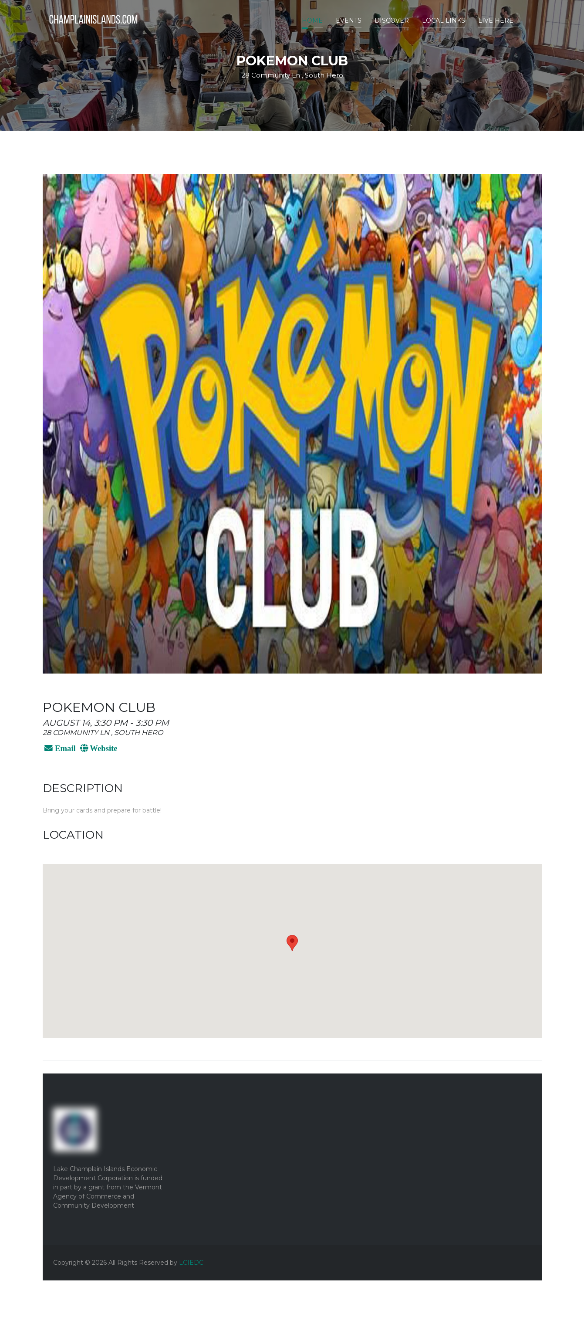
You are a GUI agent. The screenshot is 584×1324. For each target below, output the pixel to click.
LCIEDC (191, 1262)
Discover (392, 20)
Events (348, 20)
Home (312, 20)
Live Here (495, 20)
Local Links (443, 20)
